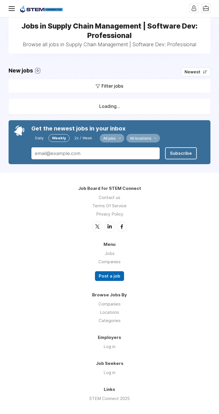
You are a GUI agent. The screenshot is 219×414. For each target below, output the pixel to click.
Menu (13, 8)
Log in (109, 346)
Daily (39, 138)
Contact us (109, 197)
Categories (110, 320)
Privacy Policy (109, 214)
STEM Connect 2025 (109, 398)
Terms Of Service (109, 205)
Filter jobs (112, 86)
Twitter (97, 227)
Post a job (109, 276)
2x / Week (83, 138)
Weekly (59, 138)
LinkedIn (109, 227)
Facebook (122, 227)
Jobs (110, 253)
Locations (109, 312)
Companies (109, 261)
